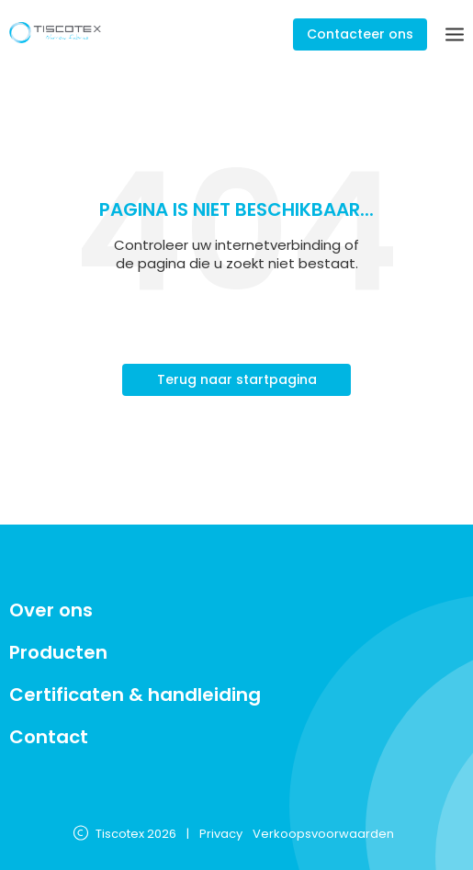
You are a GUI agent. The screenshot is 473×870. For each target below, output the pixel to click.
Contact (48, 737)
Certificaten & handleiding (135, 694)
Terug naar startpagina (237, 379)
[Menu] (454, 34)
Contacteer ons (360, 34)
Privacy (220, 834)
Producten (58, 652)
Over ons (51, 610)
